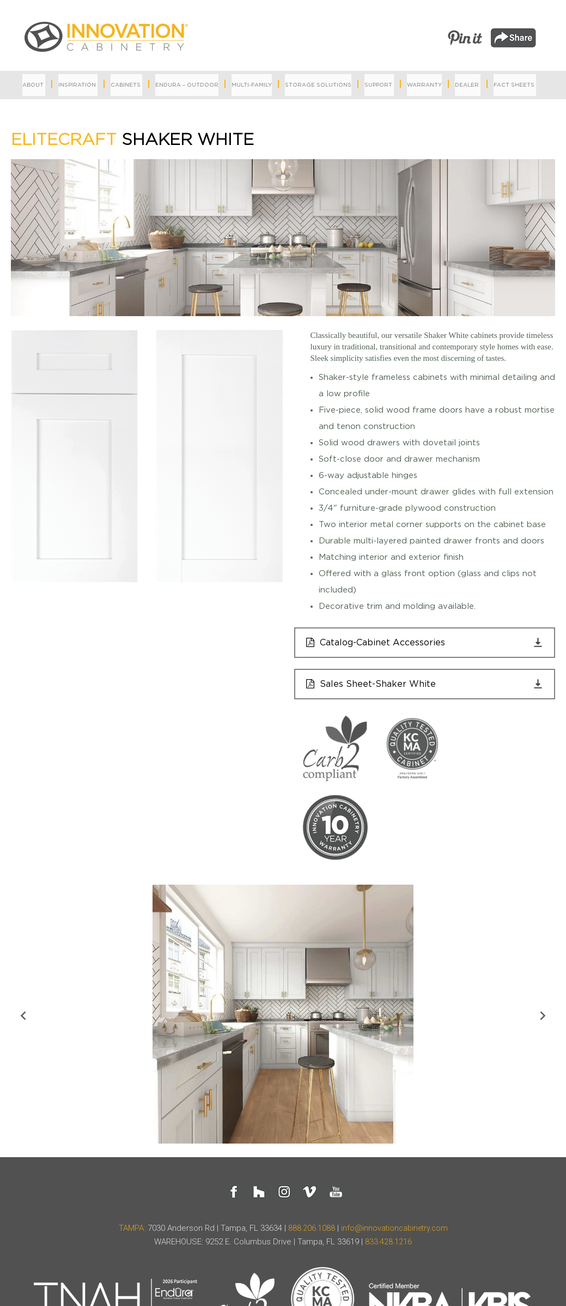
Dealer (467, 85)
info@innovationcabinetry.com (395, 1230)
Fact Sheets (514, 85)
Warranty (424, 85)
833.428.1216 (388, 1244)
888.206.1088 (309, 1230)
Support (378, 85)
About (33, 85)
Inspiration (77, 85)
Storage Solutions (318, 85)
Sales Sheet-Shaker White (378, 685)
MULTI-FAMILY (252, 85)
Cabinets (126, 85)
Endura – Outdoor (186, 85)
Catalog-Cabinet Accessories (386, 643)
